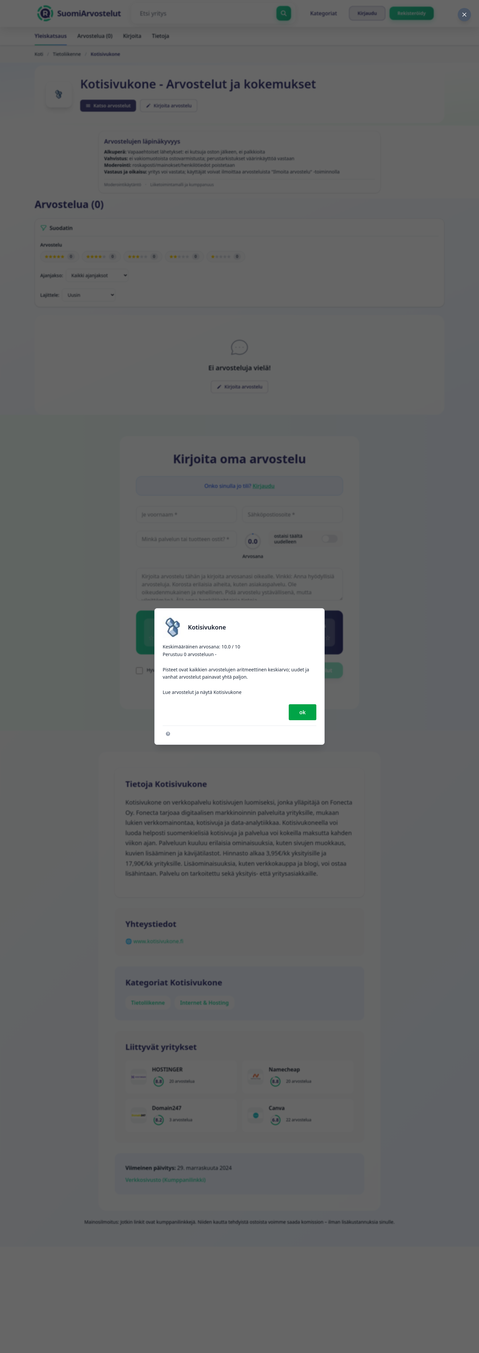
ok (302, 712)
